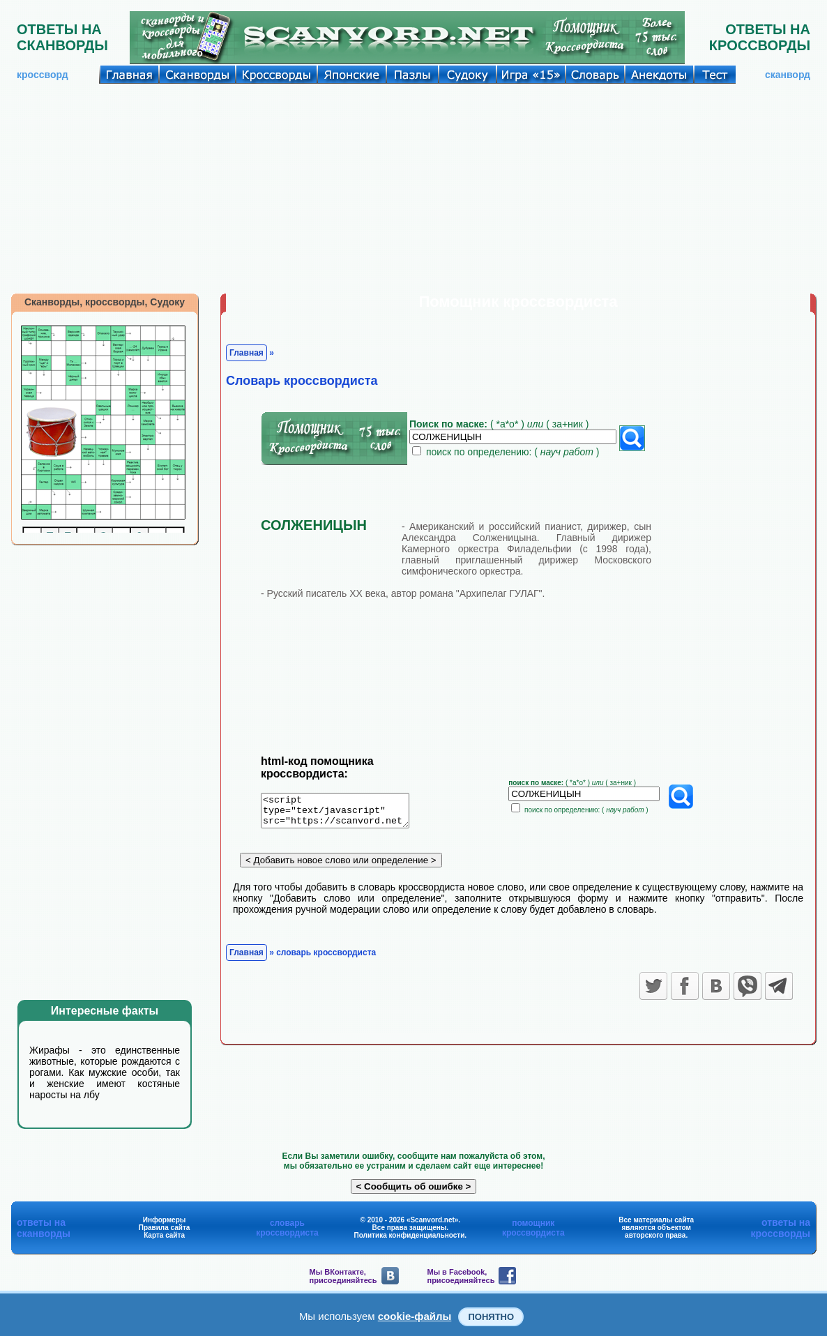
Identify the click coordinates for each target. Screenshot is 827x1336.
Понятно (491, 1317)
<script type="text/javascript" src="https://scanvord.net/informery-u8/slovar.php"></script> (343, 813)
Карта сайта (164, 1235)
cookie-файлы (415, 1316)
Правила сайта (164, 1227)
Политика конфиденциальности (409, 1235)
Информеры (164, 1220)
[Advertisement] (413, 188)
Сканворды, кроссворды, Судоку (104, 302)
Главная (246, 353)
